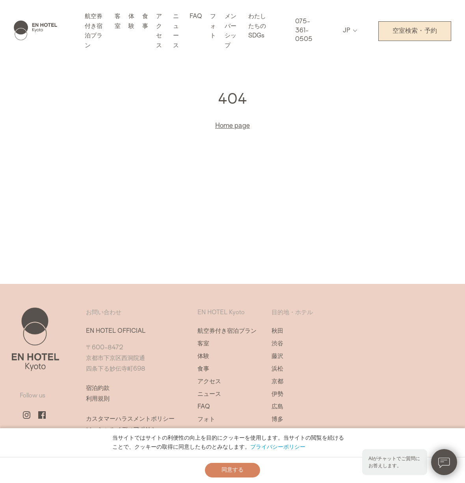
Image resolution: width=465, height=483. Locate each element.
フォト (213, 26)
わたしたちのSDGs (257, 26)
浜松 (277, 369)
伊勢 (277, 394)
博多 (277, 420)
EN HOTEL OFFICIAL (115, 331)
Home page (232, 126)
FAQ (196, 17)
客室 (203, 344)
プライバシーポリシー (277, 447)
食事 (203, 369)
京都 (277, 382)
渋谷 (277, 344)
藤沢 (277, 357)
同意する (232, 470)
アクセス (209, 382)
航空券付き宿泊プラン (227, 331)
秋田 (277, 331)
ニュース (209, 394)
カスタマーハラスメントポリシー (130, 419)
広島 (277, 407)
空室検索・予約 (414, 31)
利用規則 (98, 399)
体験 (203, 357)
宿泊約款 (98, 389)
